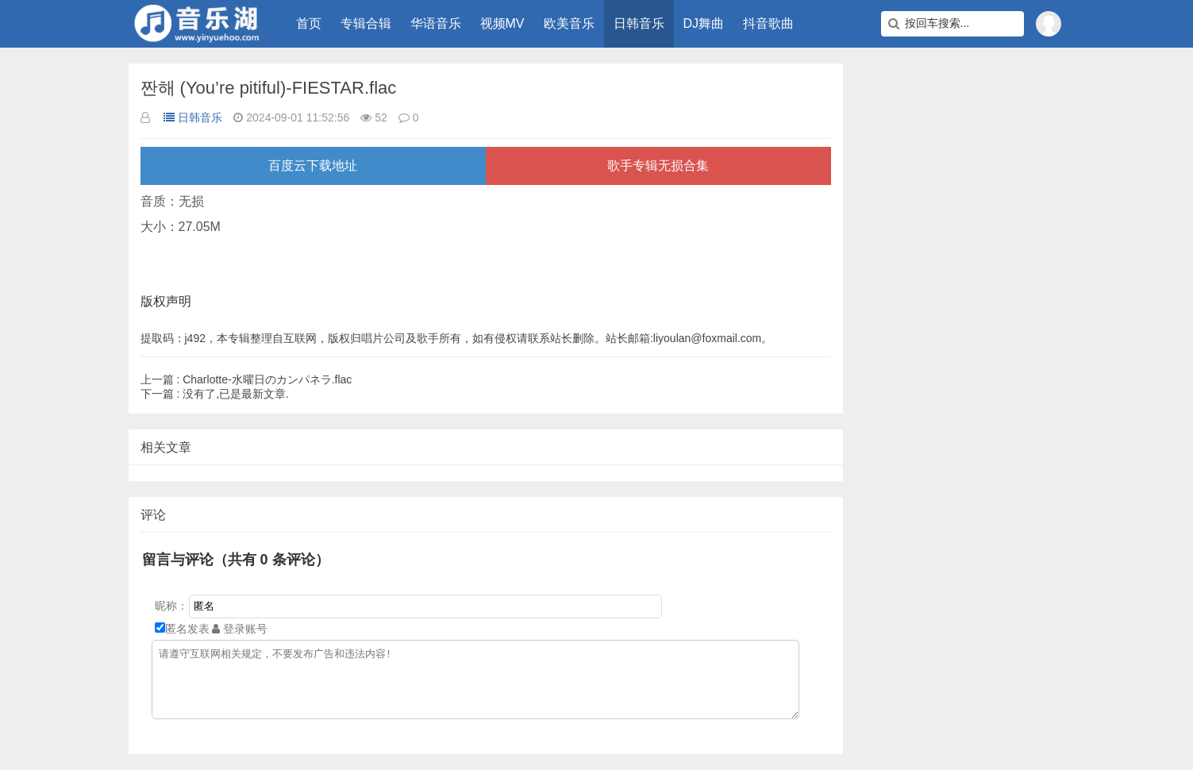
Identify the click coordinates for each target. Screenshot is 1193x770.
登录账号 (239, 628)
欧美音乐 (569, 23)
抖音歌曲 (768, 23)
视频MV (502, 23)
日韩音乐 (639, 23)
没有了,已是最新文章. (214, 393)
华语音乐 (435, 23)
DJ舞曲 (704, 23)
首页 (308, 23)
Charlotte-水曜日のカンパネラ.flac (246, 379)
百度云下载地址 (312, 165)
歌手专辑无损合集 (658, 165)
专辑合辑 (366, 23)
